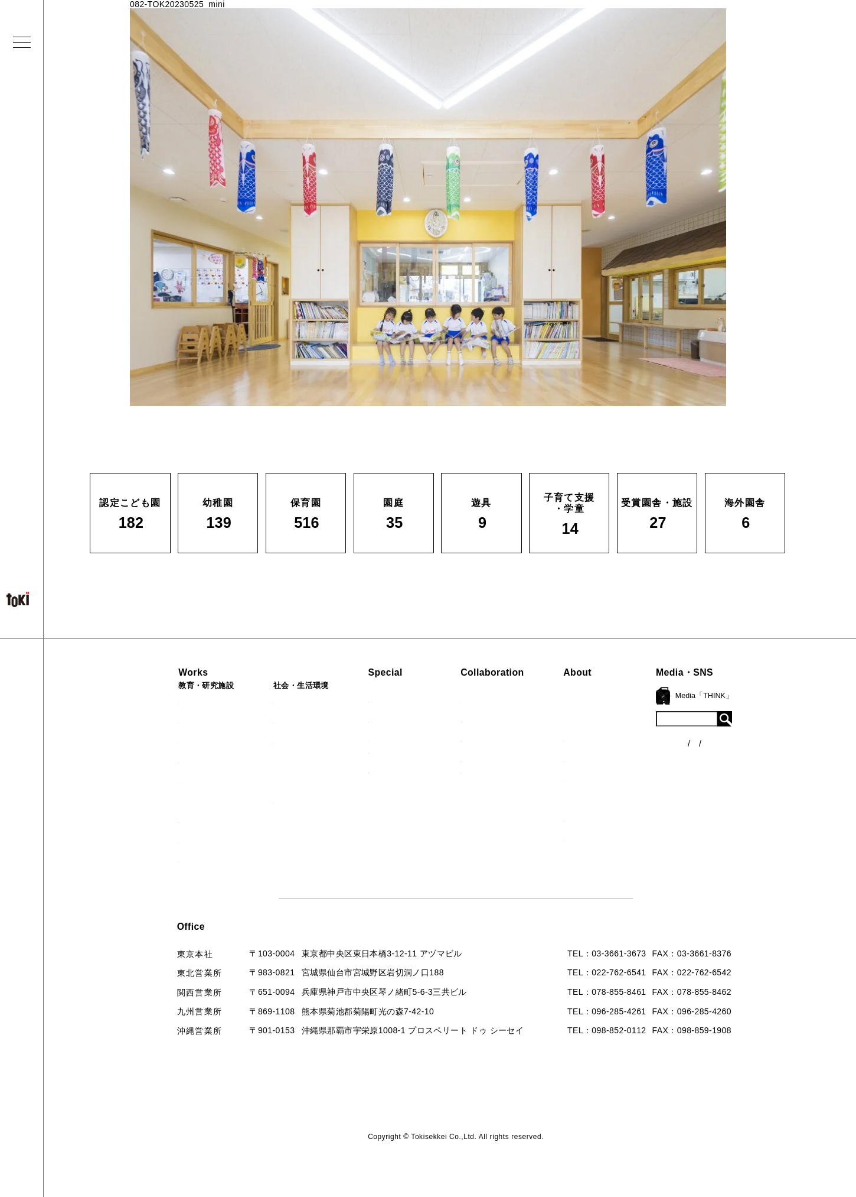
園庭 (154, 780)
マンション (277, 780)
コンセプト (614, 719)
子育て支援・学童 (180, 760)
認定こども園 (172, 701)
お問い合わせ (619, 818)
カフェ (268, 760)
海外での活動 (390, 719)
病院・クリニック (290, 701)
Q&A (602, 798)
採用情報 (610, 838)
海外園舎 (163, 840)
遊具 (154, 800)
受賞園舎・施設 (176, 820)
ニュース (721, 723)
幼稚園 (159, 720)
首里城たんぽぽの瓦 (403, 770)
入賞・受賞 (614, 759)
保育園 (159, 740)
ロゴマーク (614, 699)
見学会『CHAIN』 (399, 699)
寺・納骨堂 (277, 800)
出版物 (606, 778)
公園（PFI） (279, 740)
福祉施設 (272, 720)
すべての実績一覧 (180, 859)
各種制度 (721, 745)
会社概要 (610, 739)
